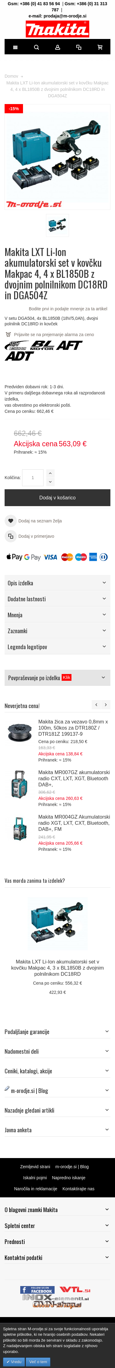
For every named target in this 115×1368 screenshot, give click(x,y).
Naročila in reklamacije (35, 1188)
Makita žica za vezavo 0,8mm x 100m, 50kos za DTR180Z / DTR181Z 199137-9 (73, 728)
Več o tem (38, 1361)
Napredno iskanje (68, 1177)
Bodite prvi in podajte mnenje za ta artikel (68, 308)
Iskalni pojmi (35, 1177)
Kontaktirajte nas (78, 1188)
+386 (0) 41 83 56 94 (40, 3)
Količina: (13, 477)
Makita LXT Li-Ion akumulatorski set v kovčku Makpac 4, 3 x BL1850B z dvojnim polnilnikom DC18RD (57, 968)
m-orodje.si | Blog (72, 1166)
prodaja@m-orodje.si (65, 16)
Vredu (15, 1361)
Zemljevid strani (35, 1166)
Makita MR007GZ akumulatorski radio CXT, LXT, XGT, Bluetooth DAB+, (74, 778)
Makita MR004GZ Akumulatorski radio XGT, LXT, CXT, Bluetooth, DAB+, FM (74, 823)
